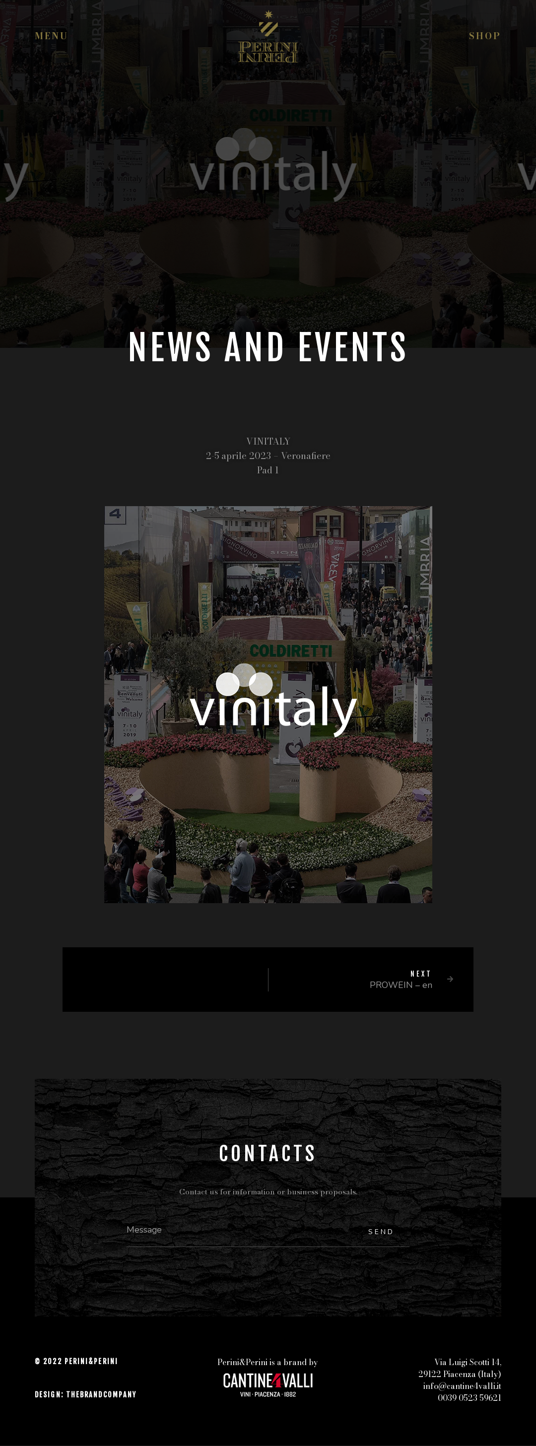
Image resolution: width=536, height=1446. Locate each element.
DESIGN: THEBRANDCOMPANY (85, 1395)
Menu (51, 36)
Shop (485, 36)
